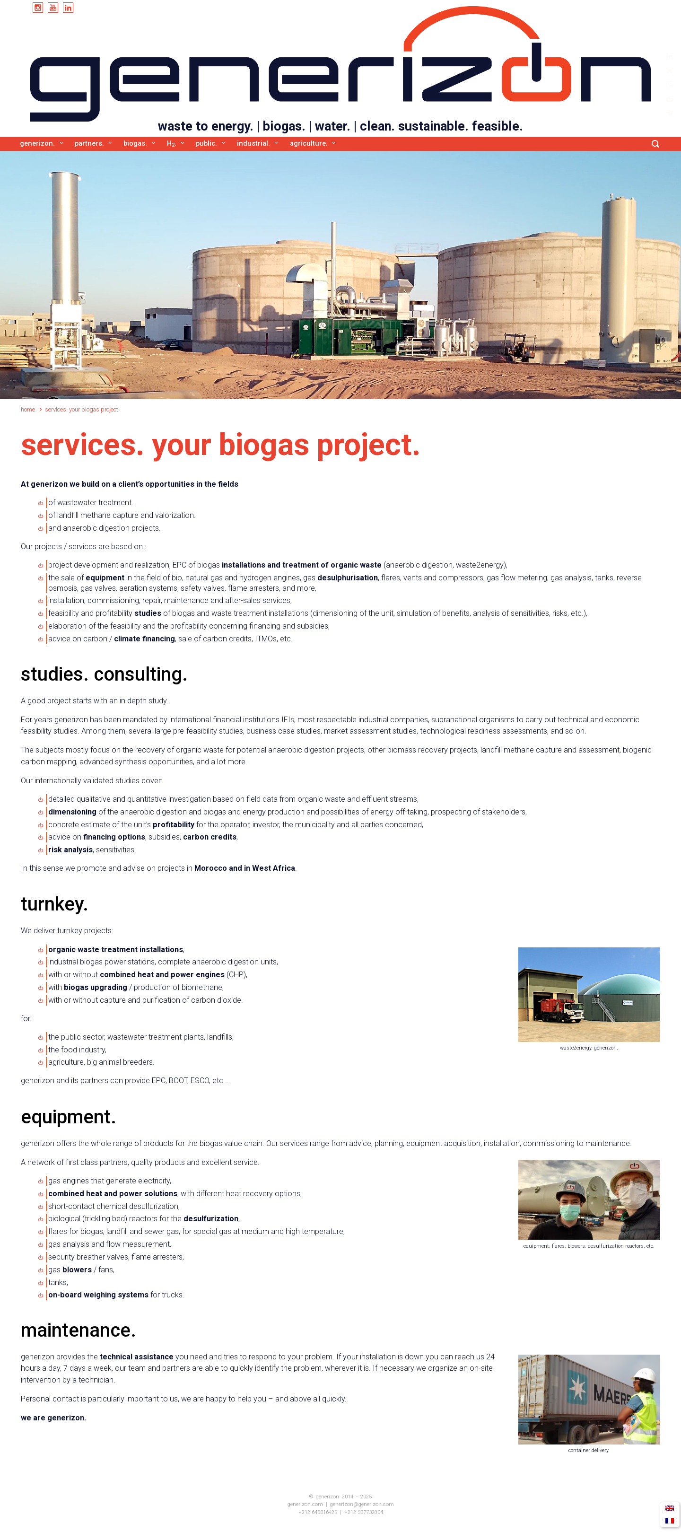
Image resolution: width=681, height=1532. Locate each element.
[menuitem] (670, 1509)
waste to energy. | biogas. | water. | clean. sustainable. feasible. (340, 126)
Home (28, 409)
